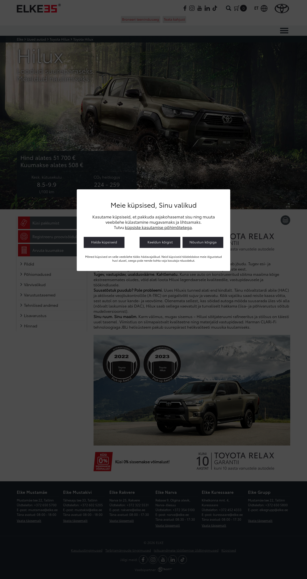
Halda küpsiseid (104, 242)
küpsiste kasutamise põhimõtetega (158, 227)
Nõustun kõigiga (203, 242)
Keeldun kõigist (160, 242)
